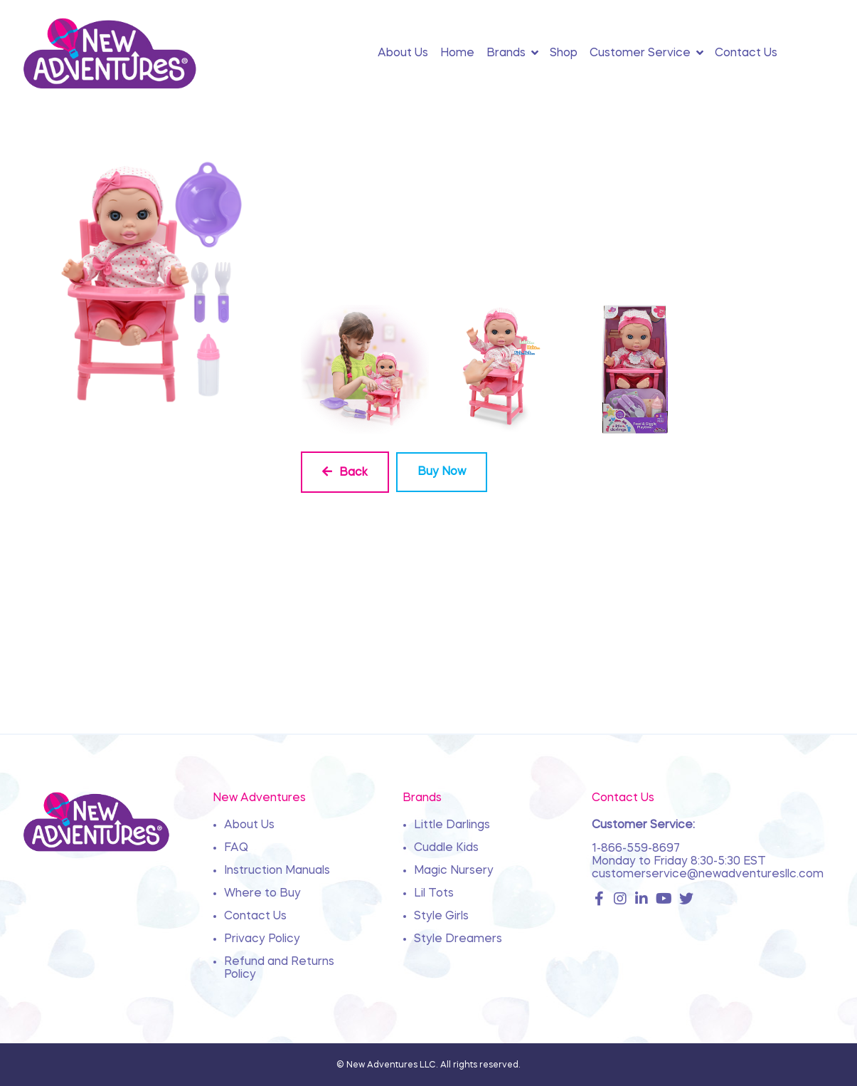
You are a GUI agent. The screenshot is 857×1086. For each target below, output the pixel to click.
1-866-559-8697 (636, 849)
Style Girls (441, 916)
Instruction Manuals (277, 871)
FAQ (236, 848)
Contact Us (255, 916)
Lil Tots (434, 893)
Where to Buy (262, 893)
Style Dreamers (458, 939)
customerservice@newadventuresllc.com (708, 874)
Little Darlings (452, 825)
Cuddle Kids (446, 848)
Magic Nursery (454, 871)
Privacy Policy (262, 939)
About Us (249, 825)
